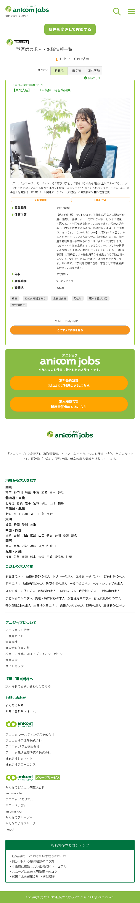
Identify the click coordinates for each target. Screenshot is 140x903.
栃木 (53, 492)
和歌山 (51, 546)
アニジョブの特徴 (17, 630)
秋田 (44, 503)
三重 (33, 524)
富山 (17, 514)
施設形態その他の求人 (20, 591)
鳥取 (8, 535)
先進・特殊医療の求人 (50, 598)
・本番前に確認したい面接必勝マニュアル (37, 866)
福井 (33, 514)
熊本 (33, 556)
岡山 (25, 535)
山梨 (41, 514)
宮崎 (50, 556)
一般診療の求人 (109, 591)
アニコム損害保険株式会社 (70, 88)
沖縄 (69, 556)
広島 (33, 535)
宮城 (36, 503)
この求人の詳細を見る (70, 330)
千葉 (36, 492)
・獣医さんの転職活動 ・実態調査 (32, 876)
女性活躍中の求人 (79, 598)
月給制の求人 (47, 591)
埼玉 (28, 492)
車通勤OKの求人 (114, 605)
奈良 (41, 546)
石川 (25, 514)
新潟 (8, 514)
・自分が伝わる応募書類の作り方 (31, 861)
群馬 (61, 492)
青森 (20, 503)
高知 (74, 535)
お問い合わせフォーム (20, 711)
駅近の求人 (93, 605)
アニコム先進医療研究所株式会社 (28, 752)
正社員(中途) (100, 199)
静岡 (17, 524)
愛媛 (66, 535)
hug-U (9, 829)
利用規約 (11, 660)
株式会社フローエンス (20, 764)
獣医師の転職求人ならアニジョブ (66, 897)
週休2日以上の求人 (18, 605)
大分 (41, 556)
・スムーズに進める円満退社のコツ (33, 871)
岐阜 (8, 524)
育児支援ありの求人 (107, 598)
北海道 (9, 503)
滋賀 (25, 546)
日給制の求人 (67, 591)
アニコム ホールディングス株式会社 (29, 734)
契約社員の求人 (114, 576)
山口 (41, 535)
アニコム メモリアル (19, 799)
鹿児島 (59, 556)
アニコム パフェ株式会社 (22, 746)
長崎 (25, 556)
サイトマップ (14, 666)
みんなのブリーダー (19, 817)
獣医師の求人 (14, 576)
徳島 (50, 535)
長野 (50, 514)
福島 (61, 503)
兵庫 (33, 546)
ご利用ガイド (14, 636)
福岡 (8, 556)
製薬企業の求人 (56, 583)
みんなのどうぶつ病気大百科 (25, 787)
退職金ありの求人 (72, 605)
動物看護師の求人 (38, 576)
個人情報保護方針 (17, 648)
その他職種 (41, 199)
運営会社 (11, 642)
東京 (8, 492)
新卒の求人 (13, 583)
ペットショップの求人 (108, 583)
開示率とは (94, 78)
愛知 (25, 524)
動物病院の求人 (33, 583)
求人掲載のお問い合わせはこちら (28, 686)
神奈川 (18, 492)
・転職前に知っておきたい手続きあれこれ (37, 856)
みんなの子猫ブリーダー (22, 823)
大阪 (8, 546)
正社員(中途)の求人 (88, 576)
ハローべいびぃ (16, 805)
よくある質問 (14, 705)
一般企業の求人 (80, 583)
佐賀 (17, 556)
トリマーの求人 (62, 576)
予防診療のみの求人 (19, 598)
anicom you (13, 811)
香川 (58, 535)
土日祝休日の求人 (45, 605)
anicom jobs (13, 793)
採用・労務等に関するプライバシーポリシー (35, 654)
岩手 (28, 503)
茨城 (44, 492)
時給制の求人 (88, 591)
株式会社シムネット (19, 758)
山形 (53, 503)
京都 (17, 546)
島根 (17, 535)
